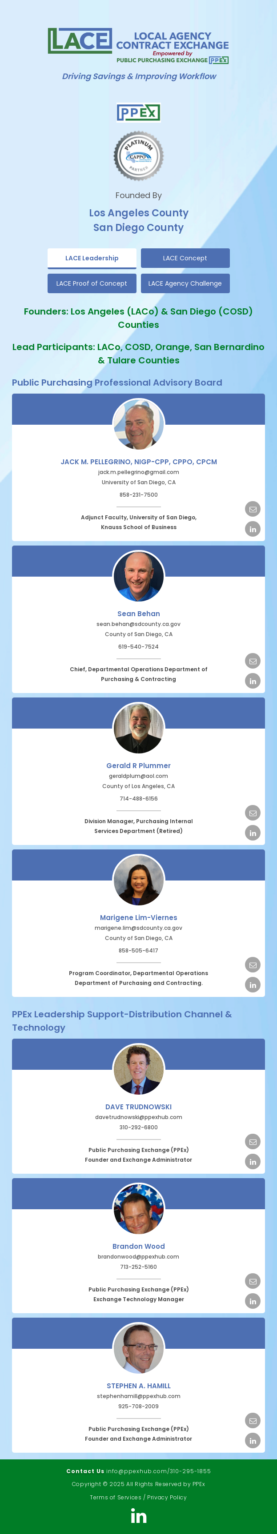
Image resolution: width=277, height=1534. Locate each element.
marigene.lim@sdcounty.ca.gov (138, 928)
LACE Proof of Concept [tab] (91, 283)
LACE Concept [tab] (185, 258)
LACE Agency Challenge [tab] (185, 283)
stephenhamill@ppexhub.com (139, 1396)
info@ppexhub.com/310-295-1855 (158, 1471)
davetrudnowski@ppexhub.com (138, 1117)
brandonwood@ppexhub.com (138, 1256)
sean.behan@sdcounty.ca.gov (138, 624)
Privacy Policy (167, 1497)
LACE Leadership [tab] (92, 258)
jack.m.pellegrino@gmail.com (138, 472)
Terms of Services (115, 1497)
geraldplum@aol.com (138, 776)
